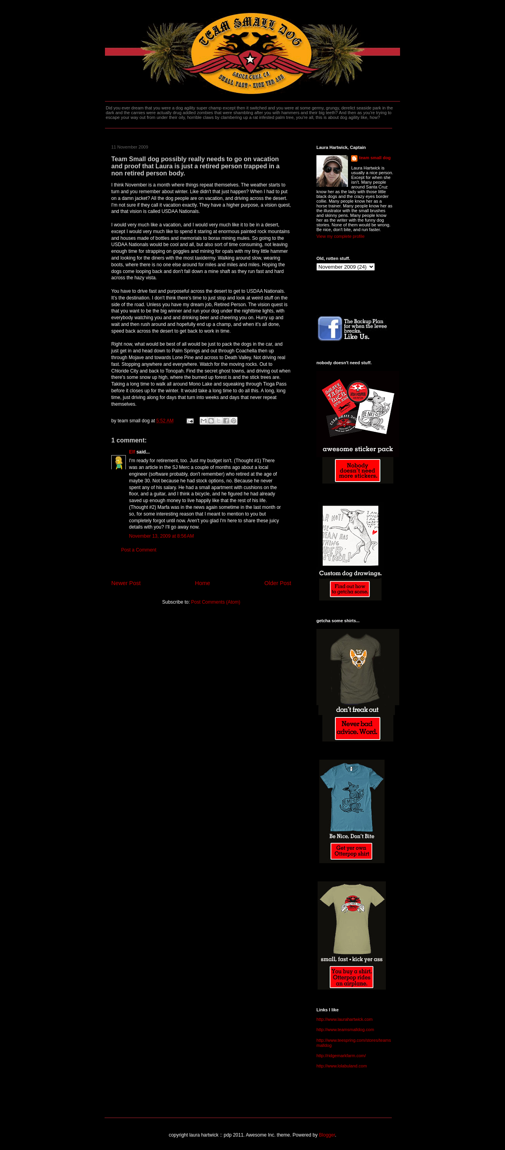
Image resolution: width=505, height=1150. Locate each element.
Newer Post (125, 583)
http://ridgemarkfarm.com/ (341, 1055)
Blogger (327, 1135)
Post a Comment (138, 550)
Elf (132, 452)
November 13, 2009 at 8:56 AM (161, 536)
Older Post (277, 583)
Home (202, 583)
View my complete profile (340, 236)
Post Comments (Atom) (215, 602)
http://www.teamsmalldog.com (345, 1029)
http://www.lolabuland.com (341, 1065)
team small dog (375, 157)
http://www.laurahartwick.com (344, 1019)
